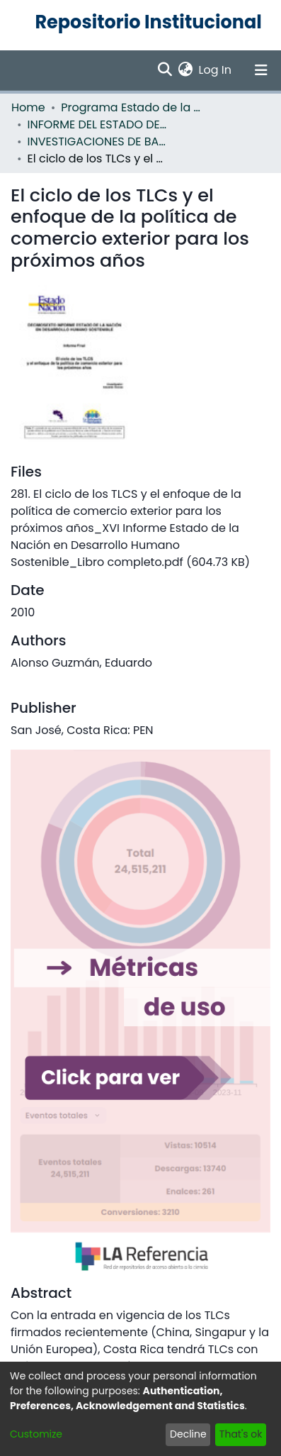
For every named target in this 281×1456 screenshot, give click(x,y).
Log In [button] (216, 70)
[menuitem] (186, 70)
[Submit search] (165, 70)
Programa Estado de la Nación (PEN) (131, 107)
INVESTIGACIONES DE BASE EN (98, 141)
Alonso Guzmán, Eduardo (81, 663)
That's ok (241, 1434)
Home (28, 107)
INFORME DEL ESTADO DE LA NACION (98, 124)
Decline (188, 1434)
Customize (36, 1434)
